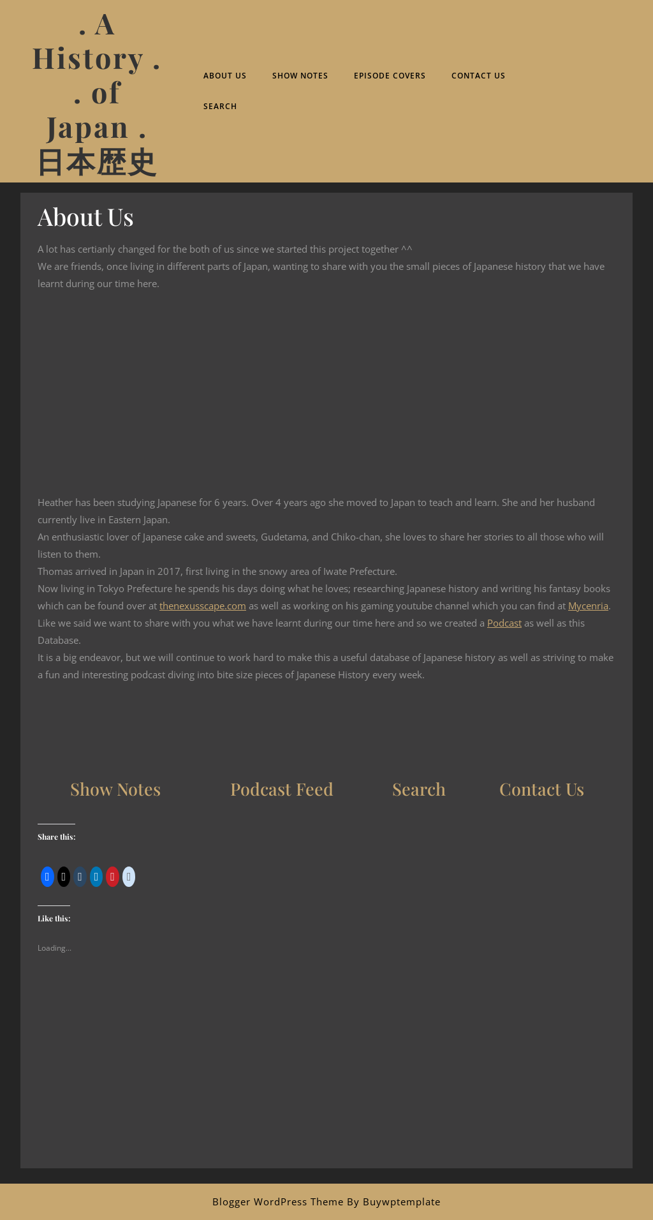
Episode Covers (390, 75)
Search (220, 106)
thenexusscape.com (202, 605)
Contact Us (478, 75)
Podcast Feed (282, 788)
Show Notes (300, 75)
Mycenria (588, 605)
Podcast (504, 622)
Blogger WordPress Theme (278, 1201)
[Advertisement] (326, 1079)
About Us (225, 75)
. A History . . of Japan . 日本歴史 (97, 91)
